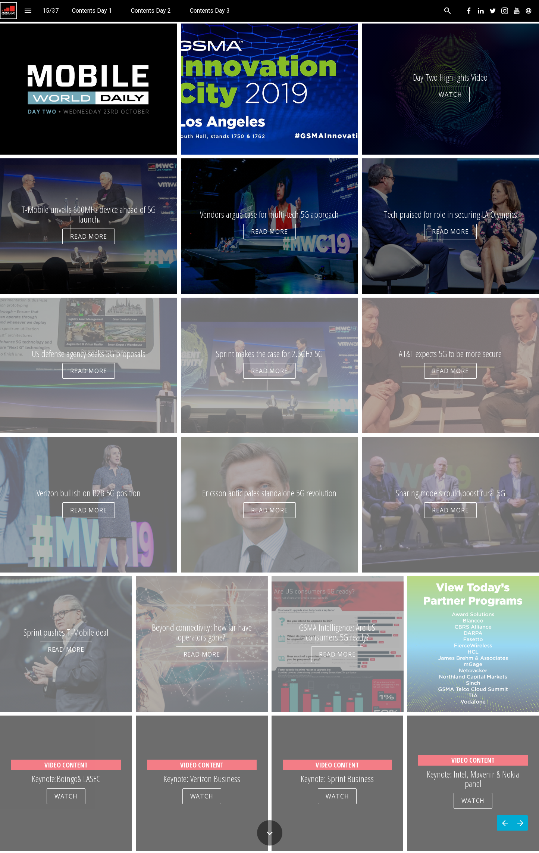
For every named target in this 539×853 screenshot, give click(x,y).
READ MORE (88, 236)
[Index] (27, 10)
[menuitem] (92, 10)
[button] (8, 10)
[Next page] (520, 823)
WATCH (450, 94)
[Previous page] (505, 823)
